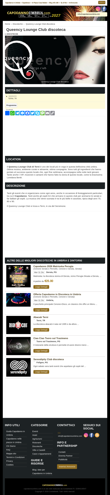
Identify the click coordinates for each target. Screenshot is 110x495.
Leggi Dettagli (41, 287)
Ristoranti (36, 442)
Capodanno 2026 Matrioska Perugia (53, 266)
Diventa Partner (65, 456)
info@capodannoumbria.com (88, 14)
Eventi (35, 431)
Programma (11, 105)
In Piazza (35, 3)
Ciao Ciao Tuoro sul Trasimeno (50, 338)
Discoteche (12, 34)
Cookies (10, 465)
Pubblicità (62, 459)
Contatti (61, 452)
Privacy (9, 461)
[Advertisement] (55, 135)
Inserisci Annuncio (67, 466)
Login (102, 2)
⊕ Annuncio (73, 3)
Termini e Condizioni (15, 457)
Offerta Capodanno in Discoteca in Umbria (57, 294)
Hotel (34, 435)
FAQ (8, 450)
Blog (50, 3)
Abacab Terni (40, 317)
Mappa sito (11, 453)
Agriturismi (37, 439)
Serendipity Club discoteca (48, 359)
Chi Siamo (11, 446)
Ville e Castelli (38, 450)
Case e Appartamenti (41, 454)
